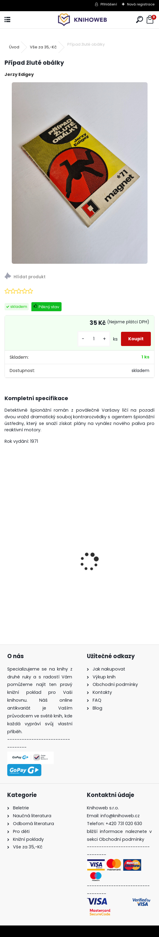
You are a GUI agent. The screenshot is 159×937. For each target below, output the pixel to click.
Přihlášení (108, 4)
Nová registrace (140, 4)
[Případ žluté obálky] (80, 173)
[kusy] (93, 339)
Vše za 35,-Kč (43, 47)
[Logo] (79, 20)
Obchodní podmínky (121, 839)
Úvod (14, 47)
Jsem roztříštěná (106, 580)
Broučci (18, 583)
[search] (139, 19)
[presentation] (8, 551)
